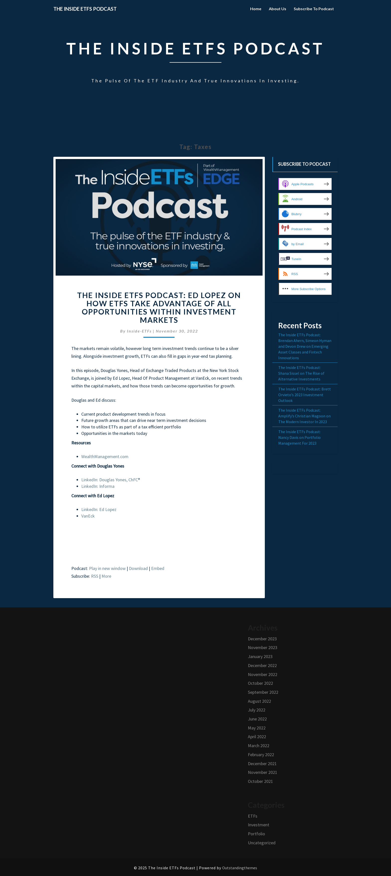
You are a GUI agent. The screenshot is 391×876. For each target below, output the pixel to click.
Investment (258, 825)
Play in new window (107, 568)
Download (138, 568)
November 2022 (262, 674)
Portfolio (256, 834)
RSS (94, 576)
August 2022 (259, 701)
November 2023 (262, 647)
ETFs (252, 816)
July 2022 (256, 710)
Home (255, 8)
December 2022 (262, 665)
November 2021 (262, 772)
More (106, 576)
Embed (157, 568)
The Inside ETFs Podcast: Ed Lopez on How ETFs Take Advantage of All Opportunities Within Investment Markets (159, 307)
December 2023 (262, 639)
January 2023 (260, 656)
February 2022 (261, 754)
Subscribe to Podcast (314, 8)
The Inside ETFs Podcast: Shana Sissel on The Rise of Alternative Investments (301, 373)
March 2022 (258, 745)
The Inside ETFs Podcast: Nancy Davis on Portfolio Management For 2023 (299, 437)
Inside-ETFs (139, 331)
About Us (277, 8)
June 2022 (257, 719)
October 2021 (260, 781)
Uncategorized (262, 843)
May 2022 (257, 728)
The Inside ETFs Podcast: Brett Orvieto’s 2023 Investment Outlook (304, 394)
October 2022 (260, 683)
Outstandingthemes (239, 867)
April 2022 (257, 736)
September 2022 (263, 692)
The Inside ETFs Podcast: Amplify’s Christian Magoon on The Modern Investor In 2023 (304, 416)
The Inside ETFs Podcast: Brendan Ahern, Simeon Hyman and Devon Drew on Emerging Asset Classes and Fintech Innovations (304, 346)
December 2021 (262, 763)
